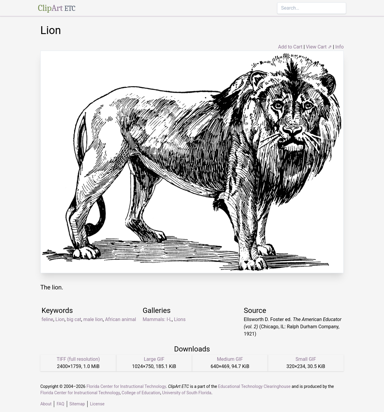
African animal (120, 319)
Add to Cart (290, 47)
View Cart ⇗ (319, 47)
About (45, 403)
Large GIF (154, 359)
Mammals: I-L (157, 319)
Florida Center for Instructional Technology (126, 386)
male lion (93, 319)
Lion (59, 319)
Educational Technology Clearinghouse (254, 386)
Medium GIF (230, 359)
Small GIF (306, 359)
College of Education (141, 392)
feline (47, 319)
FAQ (60, 403)
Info (339, 47)
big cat (74, 319)
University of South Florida (186, 392)
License (97, 403)
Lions (180, 319)
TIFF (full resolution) (78, 359)
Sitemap (77, 403)
